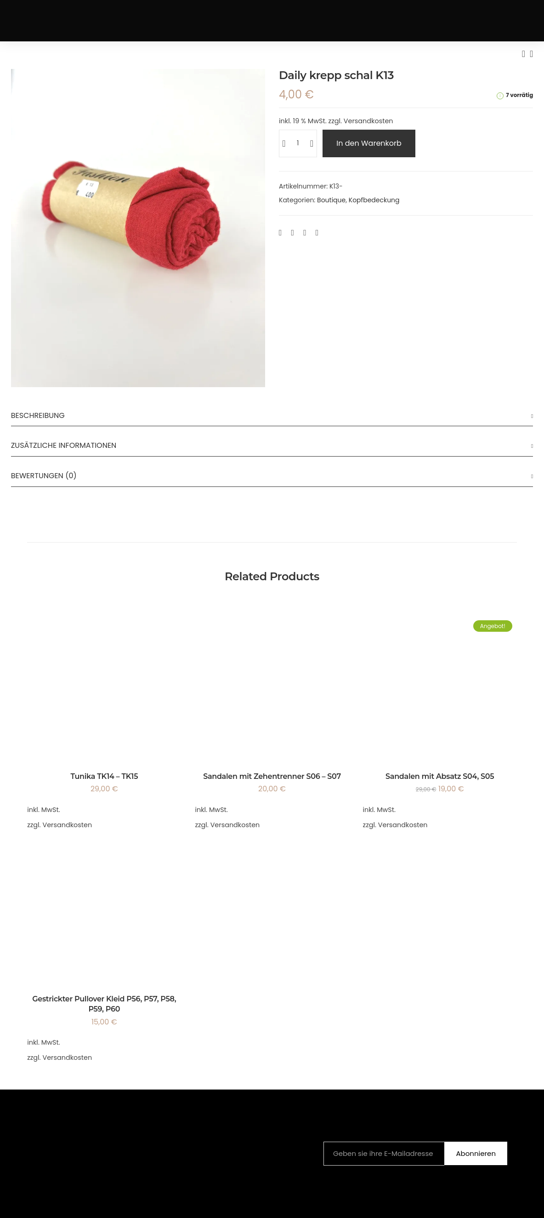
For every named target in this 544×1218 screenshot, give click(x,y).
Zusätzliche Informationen (64, 445)
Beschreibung (38, 415)
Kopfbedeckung (374, 200)
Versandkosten (368, 121)
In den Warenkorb (369, 143)
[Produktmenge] (298, 143)
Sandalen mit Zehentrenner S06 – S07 (272, 776)
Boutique (331, 200)
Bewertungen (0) (44, 475)
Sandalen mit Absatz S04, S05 (439, 776)
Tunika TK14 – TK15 (104, 776)
